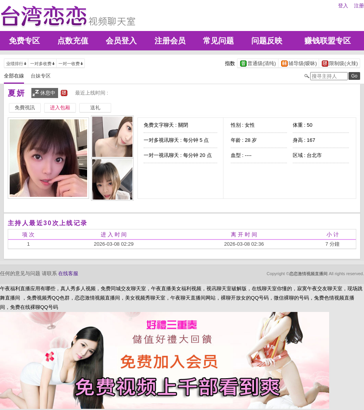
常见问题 (218, 40)
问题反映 (266, 40)
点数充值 (72, 40)
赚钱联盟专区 (327, 40)
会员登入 (121, 40)
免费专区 (24, 40)
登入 (343, 6)
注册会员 (170, 40)
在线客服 (68, 273)
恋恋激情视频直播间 (308, 273)
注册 (359, 6)
